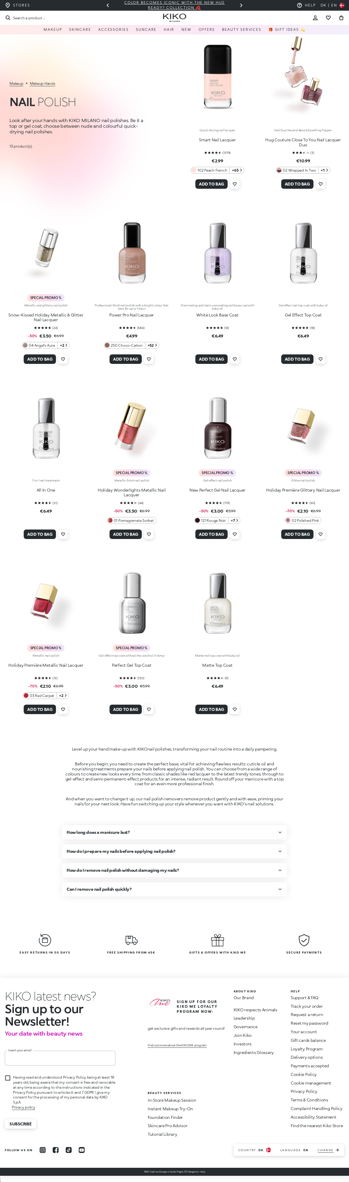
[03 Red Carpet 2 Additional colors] (46, 695)
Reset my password (309, 1023)
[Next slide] (241, 5)
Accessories (113, 29)
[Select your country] (332, 5)
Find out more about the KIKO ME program (177, 1045)
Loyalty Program (307, 1048)
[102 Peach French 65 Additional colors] (217, 170)
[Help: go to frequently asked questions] (306, 5)
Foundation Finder (165, 1117)
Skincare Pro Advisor (167, 1125)
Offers (207, 29)
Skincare (80, 29)
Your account (304, 1031)
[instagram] (43, 1150)
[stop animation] (39, 996)
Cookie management (311, 1083)
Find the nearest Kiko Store (317, 1125)
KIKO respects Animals (255, 1009)
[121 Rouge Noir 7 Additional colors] (217, 520)
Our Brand (244, 997)
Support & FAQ (305, 997)
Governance (246, 1026)
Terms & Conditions (309, 1099)
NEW (186, 29)
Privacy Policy (304, 1091)
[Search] (25, 18)
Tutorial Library (162, 1134)
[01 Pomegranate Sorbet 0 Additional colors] (132, 520)
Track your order (307, 1006)
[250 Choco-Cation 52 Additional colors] (131, 345)
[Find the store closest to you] (17, 5)
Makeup (53, 29)
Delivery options (307, 1057)
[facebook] (56, 1150)
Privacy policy (23, 1107)
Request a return (307, 1014)
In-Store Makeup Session (172, 1100)
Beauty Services (241, 29)
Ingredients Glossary (254, 1052)
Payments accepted (310, 1065)
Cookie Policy (304, 1074)
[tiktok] (69, 1150)
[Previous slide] (108, 5)
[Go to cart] (341, 18)
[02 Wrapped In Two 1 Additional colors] (303, 170)
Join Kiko (243, 1035)
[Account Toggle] (315, 18)
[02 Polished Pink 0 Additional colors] (303, 520)
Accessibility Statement (314, 1116)
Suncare (146, 29)
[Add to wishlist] (234, 184)
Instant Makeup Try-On (170, 1108)
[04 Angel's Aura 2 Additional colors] (46, 345)
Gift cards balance (308, 1040)
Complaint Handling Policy (316, 1108)
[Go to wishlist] (328, 18)
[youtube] (82, 1150)
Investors (243, 1043)
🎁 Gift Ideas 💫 (286, 29)
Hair (169, 29)
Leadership (244, 1018)
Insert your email (20, 1050)
